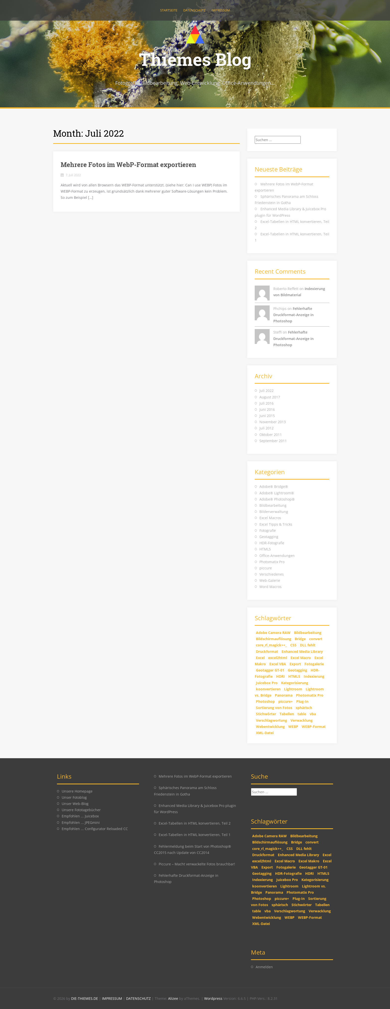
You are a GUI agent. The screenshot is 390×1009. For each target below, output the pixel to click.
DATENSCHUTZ (139, 998)
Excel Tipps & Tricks (275, 524)
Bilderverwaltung (273, 511)
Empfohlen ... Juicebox (80, 816)
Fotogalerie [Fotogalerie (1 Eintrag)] (314, 664)
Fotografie (267, 530)
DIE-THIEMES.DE (85, 998)
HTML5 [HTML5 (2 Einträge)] (294, 676)
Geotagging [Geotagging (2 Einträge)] (297, 670)
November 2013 (272, 422)
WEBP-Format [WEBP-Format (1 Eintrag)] (314, 726)
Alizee (173, 998)
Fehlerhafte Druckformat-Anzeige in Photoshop (293, 314)
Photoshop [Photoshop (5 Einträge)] (265, 701)
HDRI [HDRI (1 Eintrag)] (280, 676)
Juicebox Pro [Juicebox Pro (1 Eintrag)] (267, 682)
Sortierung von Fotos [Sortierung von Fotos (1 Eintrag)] (274, 707)
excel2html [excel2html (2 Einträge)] (277, 657)
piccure (265, 568)
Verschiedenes (271, 574)
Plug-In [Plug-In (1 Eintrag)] (302, 701)
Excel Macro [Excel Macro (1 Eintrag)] (301, 657)
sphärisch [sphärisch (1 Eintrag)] (304, 707)
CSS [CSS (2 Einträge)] (293, 645)
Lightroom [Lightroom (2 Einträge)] (293, 689)
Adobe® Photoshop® (277, 499)
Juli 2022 (266, 390)
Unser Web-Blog (75, 803)
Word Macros (270, 586)
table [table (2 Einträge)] (301, 714)
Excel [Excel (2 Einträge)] (260, 657)
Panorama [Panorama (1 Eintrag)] (283, 695)
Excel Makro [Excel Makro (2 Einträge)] (308, 861)
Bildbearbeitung (273, 505)
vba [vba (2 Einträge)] (313, 714)
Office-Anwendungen (277, 555)
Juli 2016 (266, 403)
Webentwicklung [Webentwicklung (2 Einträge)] (270, 726)
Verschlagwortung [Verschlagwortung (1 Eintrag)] (271, 720)
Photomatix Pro (272, 561)
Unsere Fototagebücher (81, 809)
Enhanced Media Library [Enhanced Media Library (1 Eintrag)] (302, 651)
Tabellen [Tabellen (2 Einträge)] (287, 714)
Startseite (168, 10)
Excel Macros (270, 517)
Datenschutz (194, 10)
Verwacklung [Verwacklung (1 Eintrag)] (302, 720)
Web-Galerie (269, 580)
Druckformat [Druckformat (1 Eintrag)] (267, 651)
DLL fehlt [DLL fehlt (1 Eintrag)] (307, 645)
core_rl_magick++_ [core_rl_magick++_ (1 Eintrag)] (271, 645)
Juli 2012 (266, 428)
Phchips (280, 308)
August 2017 (269, 397)
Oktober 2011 (270, 434)
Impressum (220, 10)
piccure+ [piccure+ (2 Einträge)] (285, 701)
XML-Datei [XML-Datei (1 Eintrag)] (265, 732)
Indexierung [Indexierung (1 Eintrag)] (314, 676)
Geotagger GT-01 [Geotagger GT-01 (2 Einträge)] (270, 670)
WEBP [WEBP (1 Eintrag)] (293, 726)
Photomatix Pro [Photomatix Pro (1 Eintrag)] (309, 695)
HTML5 (265, 549)
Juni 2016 (267, 409)
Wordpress (213, 998)
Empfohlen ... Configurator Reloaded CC (95, 828)
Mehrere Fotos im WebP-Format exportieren (128, 164)
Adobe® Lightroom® (276, 493)
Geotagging (268, 536)
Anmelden (264, 967)
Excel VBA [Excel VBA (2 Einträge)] (277, 664)
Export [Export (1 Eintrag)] (295, 664)
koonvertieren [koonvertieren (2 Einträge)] (268, 689)
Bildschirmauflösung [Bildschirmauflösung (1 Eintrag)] (273, 638)
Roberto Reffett (285, 288)
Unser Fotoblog (74, 797)
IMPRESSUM (112, 998)
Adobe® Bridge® (273, 486)
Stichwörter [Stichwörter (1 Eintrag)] (266, 714)
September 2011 (273, 440)
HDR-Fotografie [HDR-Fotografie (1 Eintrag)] (288, 873)
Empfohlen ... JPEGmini (81, 822)
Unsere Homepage (77, 791)
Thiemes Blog (195, 59)
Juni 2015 (267, 415)
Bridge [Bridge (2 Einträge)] (300, 638)
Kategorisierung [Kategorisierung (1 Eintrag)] (294, 682)
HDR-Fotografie (271, 543)
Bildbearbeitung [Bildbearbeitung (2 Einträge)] (307, 632)
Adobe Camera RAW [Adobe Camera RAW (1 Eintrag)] (273, 632)
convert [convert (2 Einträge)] (315, 638)
